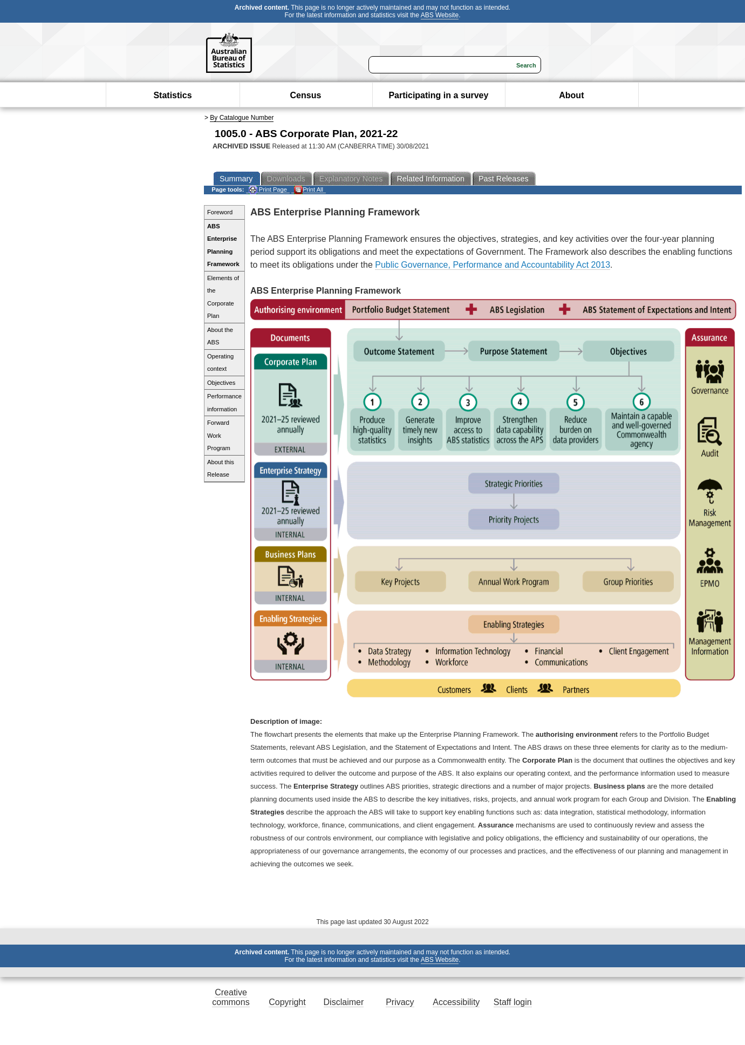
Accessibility (456, 1002)
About (571, 95)
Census (306, 95)
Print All (308, 189)
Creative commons (230, 997)
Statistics (172, 95)
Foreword (220, 212)
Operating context (220, 362)
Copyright (287, 1002)
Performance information (224, 402)
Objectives (221, 382)
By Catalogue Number (242, 117)
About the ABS (220, 336)
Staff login (513, 1002)
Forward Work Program (218, 435)
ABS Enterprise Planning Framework (223, 245)
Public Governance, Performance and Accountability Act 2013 (492, 264)
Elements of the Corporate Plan (223, 297)
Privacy (400, 1002)
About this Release (220, 468)
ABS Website (440, 15)
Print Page (268, 189)
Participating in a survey (438, 95)
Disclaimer (344, 1002)
